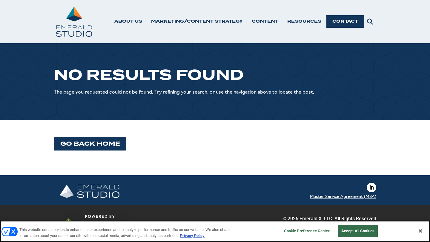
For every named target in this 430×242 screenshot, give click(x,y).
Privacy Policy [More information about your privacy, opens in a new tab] (192, 235)
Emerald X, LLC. (316, 218)
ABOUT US (128, 21)
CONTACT (345, 21)
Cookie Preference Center (307, 231)
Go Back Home (90, 143)
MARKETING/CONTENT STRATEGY (197, 21)
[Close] (420, 231)
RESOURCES (304, 21)
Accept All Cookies (357, 231)
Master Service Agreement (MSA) (343, 197)
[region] (215, 231)
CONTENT (265, 21)
